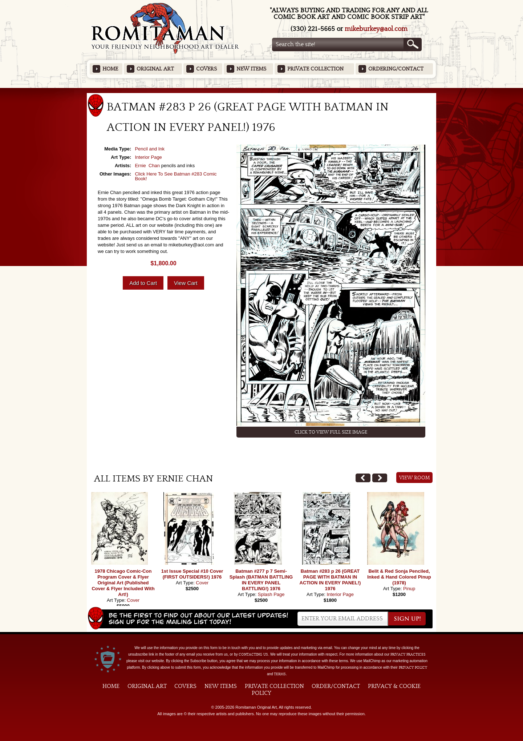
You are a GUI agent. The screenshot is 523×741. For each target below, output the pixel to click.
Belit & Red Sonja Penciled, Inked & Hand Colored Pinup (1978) (399, 576)
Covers (206, 69)
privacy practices (408, 654)
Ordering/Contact (395, 69)
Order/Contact (336, 686)
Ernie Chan (147, 165)
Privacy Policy (413, 667)
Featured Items (261, 90)
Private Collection (315, 69)
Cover (133, 600)
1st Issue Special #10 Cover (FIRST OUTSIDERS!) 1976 (192, 574)
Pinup (409, 588)
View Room (414, 478)
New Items (251, 69)
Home (110, 69)
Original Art (155, 69)
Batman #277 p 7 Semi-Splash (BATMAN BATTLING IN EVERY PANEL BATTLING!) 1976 (261, 579)
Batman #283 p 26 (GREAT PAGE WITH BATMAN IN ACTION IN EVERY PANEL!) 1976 (330, 579)
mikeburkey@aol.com (376, 29)
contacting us (253, 654)
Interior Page (148, 157)
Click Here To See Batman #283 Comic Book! (175, 176)
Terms (280, 674)
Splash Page (271, 594)
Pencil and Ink (150, 149)
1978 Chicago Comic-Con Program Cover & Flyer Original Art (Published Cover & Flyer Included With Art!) (123, 582)
